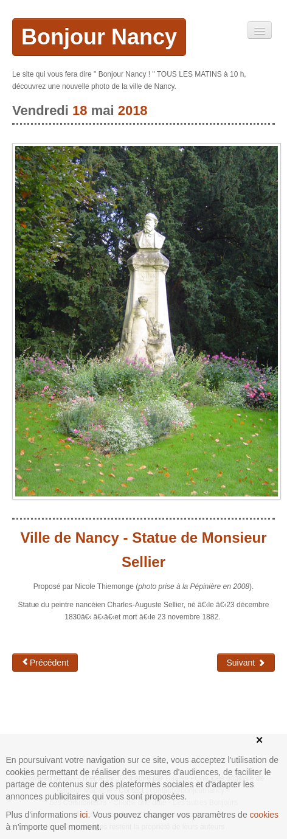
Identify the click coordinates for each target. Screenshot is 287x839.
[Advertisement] (109, 720)
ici (84, 815)
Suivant (246, 662)
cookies (264, 815)
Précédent (45, 662)
